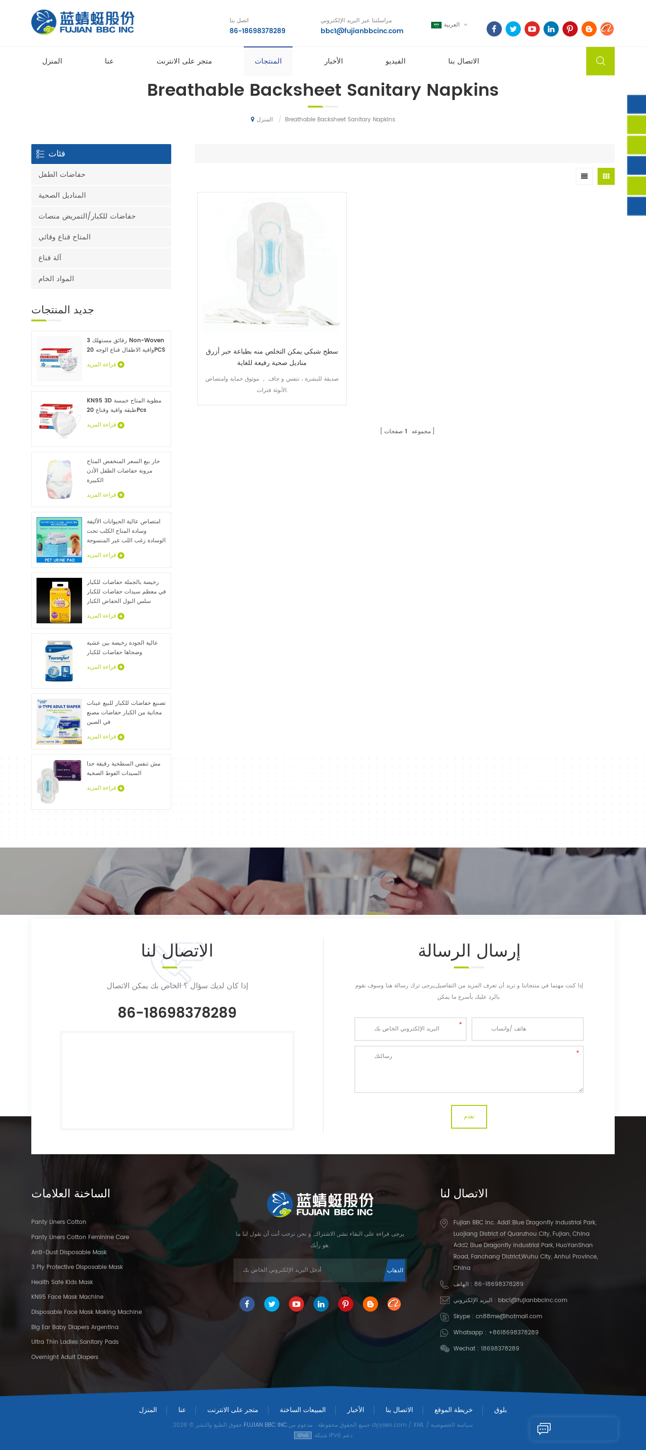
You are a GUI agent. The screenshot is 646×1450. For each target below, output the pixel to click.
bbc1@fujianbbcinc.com (360, 30)
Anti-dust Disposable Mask (69, 1252)
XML (418, 1425)
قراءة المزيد (105, 364)
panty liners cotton (58, 1222)
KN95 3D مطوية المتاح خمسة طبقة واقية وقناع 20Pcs (124, 405)
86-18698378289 (256, 30)
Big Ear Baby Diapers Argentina (75, 1327)
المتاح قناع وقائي (64, 237)
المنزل (52, 62)
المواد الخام (56, 279)
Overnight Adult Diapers (64, 1357)
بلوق (500, 1409)
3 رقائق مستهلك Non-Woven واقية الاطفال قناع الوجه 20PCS (126, 345)
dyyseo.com (389, 1425)
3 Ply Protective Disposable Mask (77, 1267)
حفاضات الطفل (61, 175)
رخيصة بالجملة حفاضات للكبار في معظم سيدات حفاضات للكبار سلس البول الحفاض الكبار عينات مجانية (126, 592)
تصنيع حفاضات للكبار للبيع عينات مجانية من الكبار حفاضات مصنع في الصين (126, 713)
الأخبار (333, 62)
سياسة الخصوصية (452, 1425)
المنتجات (268, 62)
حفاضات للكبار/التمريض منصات (87, 216)
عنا (109, 62)
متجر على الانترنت (184, 62)
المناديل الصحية (62, 195)
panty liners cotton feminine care (80, 1237)
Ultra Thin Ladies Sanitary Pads (75, 1342)
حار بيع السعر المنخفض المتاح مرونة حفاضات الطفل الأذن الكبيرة (123, 471)
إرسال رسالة (555, 1429)
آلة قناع (49, 258)
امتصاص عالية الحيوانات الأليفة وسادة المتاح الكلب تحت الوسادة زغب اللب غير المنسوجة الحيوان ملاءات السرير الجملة (126, 531)
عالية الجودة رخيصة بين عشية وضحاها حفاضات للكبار (122, 647)
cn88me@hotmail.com (509, 1316)
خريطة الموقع (453, 1409)
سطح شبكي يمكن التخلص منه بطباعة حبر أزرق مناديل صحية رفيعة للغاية (247, 308)
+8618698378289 (514, 1332)
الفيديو (396, 62)
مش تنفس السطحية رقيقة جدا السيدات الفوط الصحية (123, 768)
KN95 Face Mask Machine (67, 1297)
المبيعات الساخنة (303, 1409)
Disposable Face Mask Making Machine (86, 1312)
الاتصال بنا (463, 62)
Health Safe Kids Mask (62, 1282)
